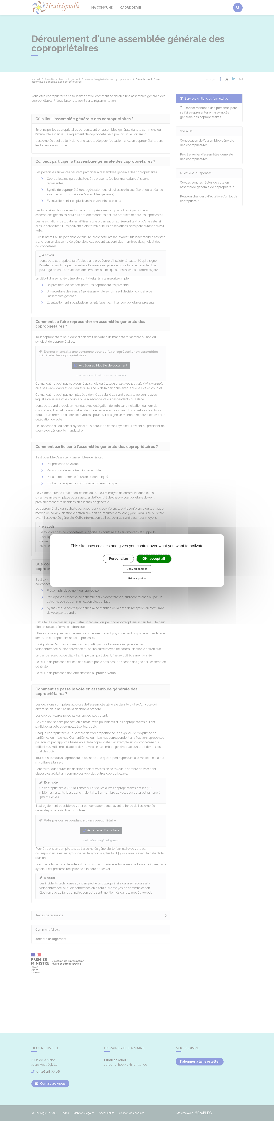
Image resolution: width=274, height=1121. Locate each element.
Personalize (118, 558)
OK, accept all (154, 558)
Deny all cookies (137, 568)
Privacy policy (137, 578)
